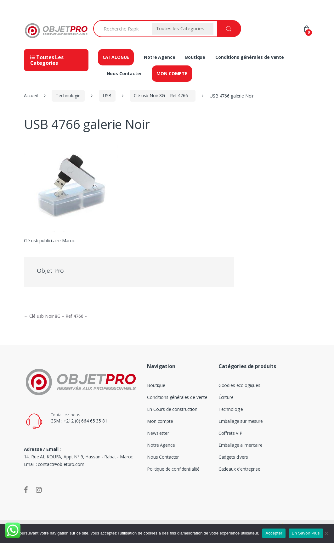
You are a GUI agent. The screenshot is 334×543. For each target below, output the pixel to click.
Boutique (195, 57)
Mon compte (171, 73)
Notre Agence (159, 57)
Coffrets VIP (225, 433)
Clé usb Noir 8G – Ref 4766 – (162, 95)
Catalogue (116, 57)
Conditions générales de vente (249, 57)
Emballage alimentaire (236, 445)
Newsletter (158, 433)
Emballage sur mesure (236, 421)
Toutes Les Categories (47, 60)
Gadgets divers (228, 457)
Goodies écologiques (234, 385)
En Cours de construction (172, 409)
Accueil (31, 95)
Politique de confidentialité (173, 469)
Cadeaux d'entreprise (234, 469)
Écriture (221, 397)
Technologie (68, 95)
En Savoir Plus (306, 533)
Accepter (273, 533)
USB (107, 95)
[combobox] (121, 28)
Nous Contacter (124, 73)
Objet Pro (50, 270)
